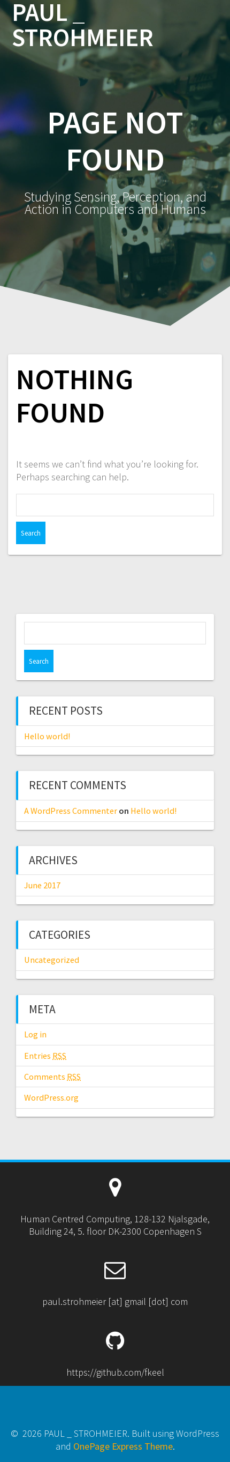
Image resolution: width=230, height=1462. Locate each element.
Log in (35, 1034)
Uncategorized (51, 959)
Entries (45, 1055)
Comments (52, 1076)
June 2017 (42, 885)
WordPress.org (51, 1097)
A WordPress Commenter (70, 810)
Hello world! (47, 736)
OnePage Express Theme (123, 1446)
